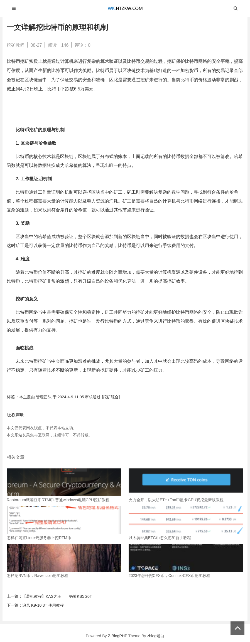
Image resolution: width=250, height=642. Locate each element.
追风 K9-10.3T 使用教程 (43, 605)
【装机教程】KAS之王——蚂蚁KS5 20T (57, 596)
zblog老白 (155, 636)
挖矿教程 (15, 45)
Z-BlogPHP (117, 636)
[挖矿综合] (111, 397)
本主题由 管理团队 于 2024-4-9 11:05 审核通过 (60, 397)
